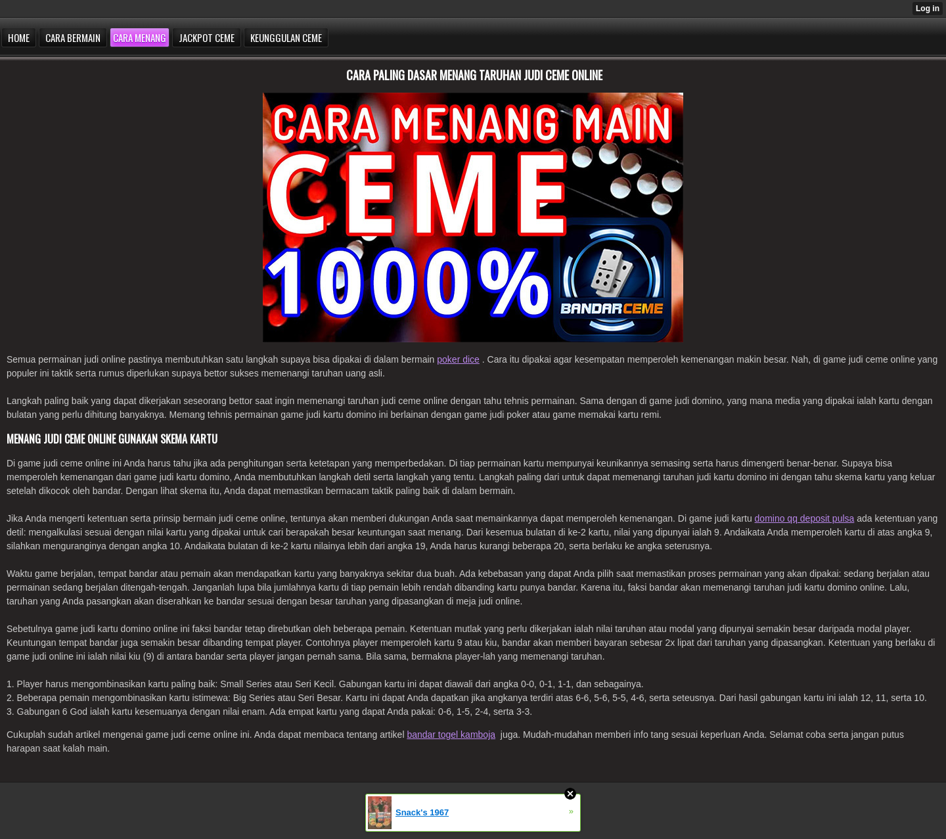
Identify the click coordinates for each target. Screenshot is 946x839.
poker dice (458, 359)
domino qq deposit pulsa (805, 518)
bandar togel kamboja (451, 734)
